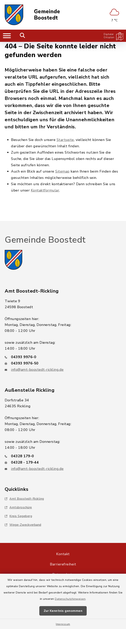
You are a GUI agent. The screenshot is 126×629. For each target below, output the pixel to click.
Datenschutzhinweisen (70, 599)
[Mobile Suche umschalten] (22, 36)
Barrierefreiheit (63, 564)
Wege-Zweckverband (23, 525)
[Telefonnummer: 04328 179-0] (63, 456)
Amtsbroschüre (18, 507)
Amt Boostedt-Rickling (24, 499)
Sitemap (62, 171)
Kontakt (63, 554)
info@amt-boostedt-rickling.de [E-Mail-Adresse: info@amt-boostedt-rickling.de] (37, 369)
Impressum (63, 624)
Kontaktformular (45, 190)
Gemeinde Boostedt (47, 14)
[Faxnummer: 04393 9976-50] (63, 363)
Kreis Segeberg (18, 516)
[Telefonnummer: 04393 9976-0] (63, 357)
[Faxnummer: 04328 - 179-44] (63, 462)
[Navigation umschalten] (7, 35)
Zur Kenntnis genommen (63, 611)
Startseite (65, 139)
